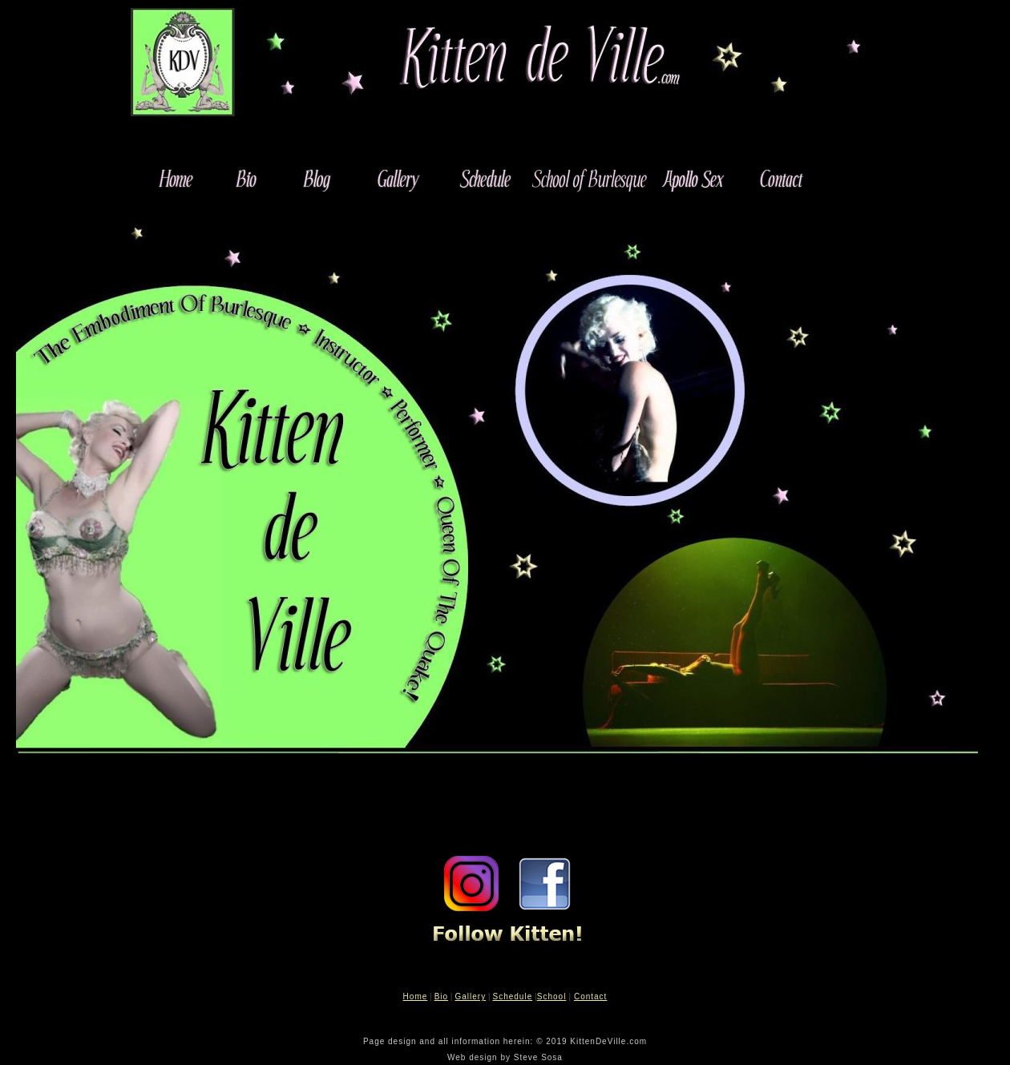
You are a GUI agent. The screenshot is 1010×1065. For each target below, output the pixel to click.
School (552, 996)
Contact (590, 996)
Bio (441, 996)
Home (415, 996)
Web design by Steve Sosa (505, 1057)
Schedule (513, 996)
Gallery (470, 996)
